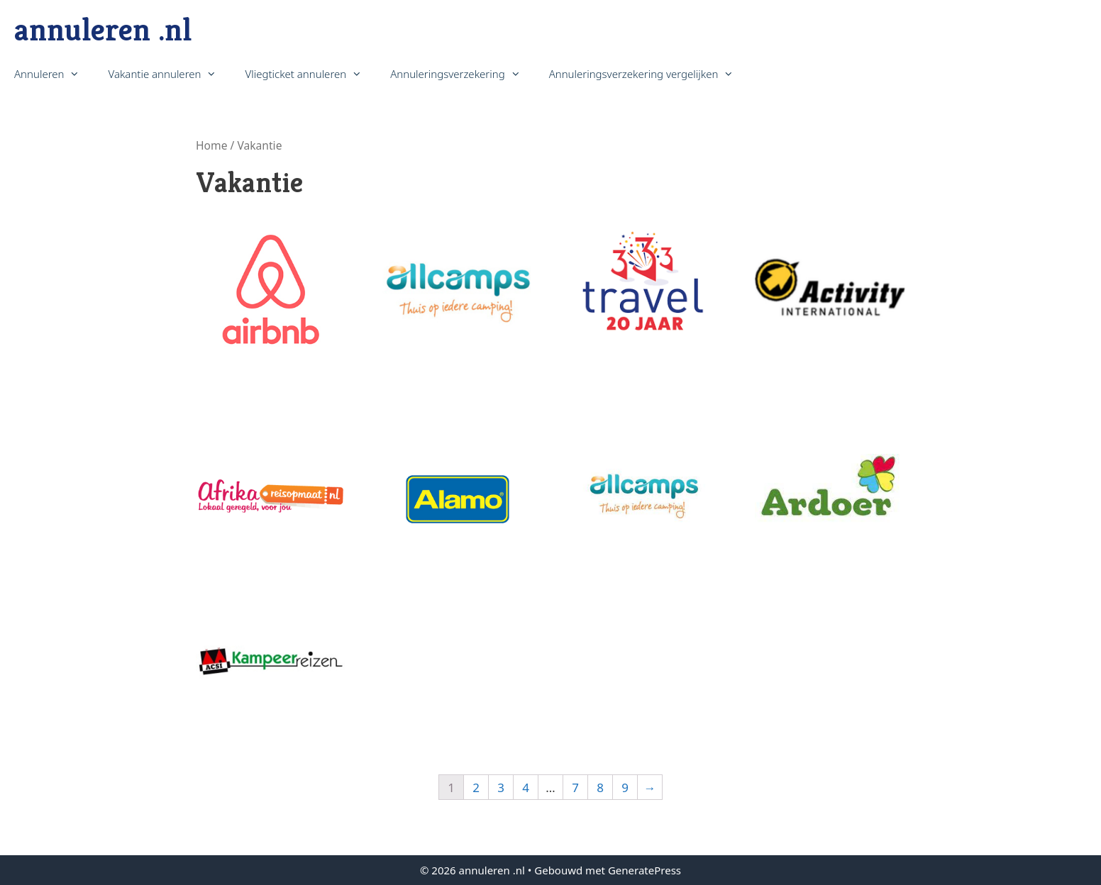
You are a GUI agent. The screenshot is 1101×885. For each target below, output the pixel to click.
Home (211, 145)
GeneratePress (644, 870)
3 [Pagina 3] (500, 787)
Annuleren (54, 74)
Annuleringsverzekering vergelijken (648, 74)
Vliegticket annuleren (310, 74)
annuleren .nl (103, 29)
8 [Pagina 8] (600, 787)
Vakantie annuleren (169, 74)
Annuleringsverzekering (462, 74)
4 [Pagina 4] (525, 787)
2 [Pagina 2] (476, 787)
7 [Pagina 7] (575, 787)
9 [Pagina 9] (625, 787)
